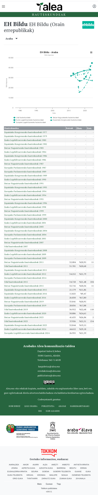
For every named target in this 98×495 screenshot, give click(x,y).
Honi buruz (14, 406)
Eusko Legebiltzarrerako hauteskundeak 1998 (25, 207)
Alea (45, 465)
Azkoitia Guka (46, 468)
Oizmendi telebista (81, 475)
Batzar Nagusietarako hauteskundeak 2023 (24, 317)
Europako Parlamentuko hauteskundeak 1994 (25, 191)
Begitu (73, 468)
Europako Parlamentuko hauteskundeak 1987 (25, 167)
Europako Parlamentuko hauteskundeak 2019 (25, 305)
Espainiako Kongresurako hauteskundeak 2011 (25, 270)
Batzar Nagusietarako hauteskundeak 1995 (24, 199)
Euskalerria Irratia (17, 471)
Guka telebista (14, 475)
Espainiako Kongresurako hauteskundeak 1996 (25, 203)
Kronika (41, 475)
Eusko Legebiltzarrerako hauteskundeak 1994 (25, 195)
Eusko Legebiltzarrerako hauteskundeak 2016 (25, 297)
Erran (83, 468)
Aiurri (36, 465)
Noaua (64, 475)
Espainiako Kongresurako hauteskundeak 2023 (25, 325)
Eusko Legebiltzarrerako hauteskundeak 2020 (25, 313)
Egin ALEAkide (53, 411)
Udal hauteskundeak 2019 (16, 309)
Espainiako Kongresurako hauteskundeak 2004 (25, 230)
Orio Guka (18, 478)
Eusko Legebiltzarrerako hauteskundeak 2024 (25, 329)
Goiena (45, 471)
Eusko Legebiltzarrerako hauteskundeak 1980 (25, 140)
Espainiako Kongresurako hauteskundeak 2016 (25, 293)
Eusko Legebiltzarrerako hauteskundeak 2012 (25, 274)
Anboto (66, 465)
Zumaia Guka (65, 478)
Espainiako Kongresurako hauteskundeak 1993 (25, 187)
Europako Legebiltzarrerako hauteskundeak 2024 (27, 333)
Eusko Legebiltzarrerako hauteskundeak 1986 (25, 159)
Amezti (54, 465)
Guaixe (78, 471)
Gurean (49, 484)
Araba (11, 38)
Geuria (34, 471)
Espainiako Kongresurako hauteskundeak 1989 (25, 175)
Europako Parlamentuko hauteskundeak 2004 (25, 234)
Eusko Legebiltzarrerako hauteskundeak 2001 (25, 222)
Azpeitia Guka (28, 468)
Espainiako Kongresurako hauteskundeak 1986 (25, 155)
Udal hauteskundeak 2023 (16, 321)
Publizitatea (47, 406)
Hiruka (29, 475)
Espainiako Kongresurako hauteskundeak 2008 (25, 250)
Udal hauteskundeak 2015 (16, 281)
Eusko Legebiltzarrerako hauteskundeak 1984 (25, 152)
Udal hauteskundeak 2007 (16, 246)
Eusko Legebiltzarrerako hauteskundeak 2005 (25, 238)
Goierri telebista (62, 471)
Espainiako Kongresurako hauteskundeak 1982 (25, 144)
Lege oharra (30, 406)
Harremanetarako (79, 406)
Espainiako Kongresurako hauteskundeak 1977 (25, 132)
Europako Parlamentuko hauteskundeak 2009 (25, 258)
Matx (39, 484)
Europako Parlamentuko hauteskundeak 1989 (25, 171)
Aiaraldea (14, 465)
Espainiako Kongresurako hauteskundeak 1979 (25, 136)
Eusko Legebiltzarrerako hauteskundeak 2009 (25, 254)
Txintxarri (32, 478)
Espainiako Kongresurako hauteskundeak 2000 (25, 218)
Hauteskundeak (49, 14)
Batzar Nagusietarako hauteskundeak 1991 (24, 183)
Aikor (26, 465)
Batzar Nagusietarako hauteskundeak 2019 (24, 301)
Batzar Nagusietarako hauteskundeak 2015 (24, 285)
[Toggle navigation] (3, 6)
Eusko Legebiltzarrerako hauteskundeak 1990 (25, 179)
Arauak (62, 406)
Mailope (53, 475)
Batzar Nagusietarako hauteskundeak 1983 (24, 148)
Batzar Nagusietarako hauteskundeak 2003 (24, 226)
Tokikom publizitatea (49, 488)
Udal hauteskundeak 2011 (16, 266)
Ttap (59, 484)
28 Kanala (80, 478)
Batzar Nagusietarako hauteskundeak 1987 (24, 163)
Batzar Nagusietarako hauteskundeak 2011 (24, 262)
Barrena (61, 468)
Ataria (14, 468)
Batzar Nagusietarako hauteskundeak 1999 (24, 211)
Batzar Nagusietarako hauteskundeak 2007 (24, 242)
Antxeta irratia (81, 465)
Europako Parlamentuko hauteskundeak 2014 (25, 278)
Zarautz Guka (48, 478)
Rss (40, 411)
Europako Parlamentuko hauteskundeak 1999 (25, 215)
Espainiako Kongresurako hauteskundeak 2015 (25, 289)
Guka (88, 471)
